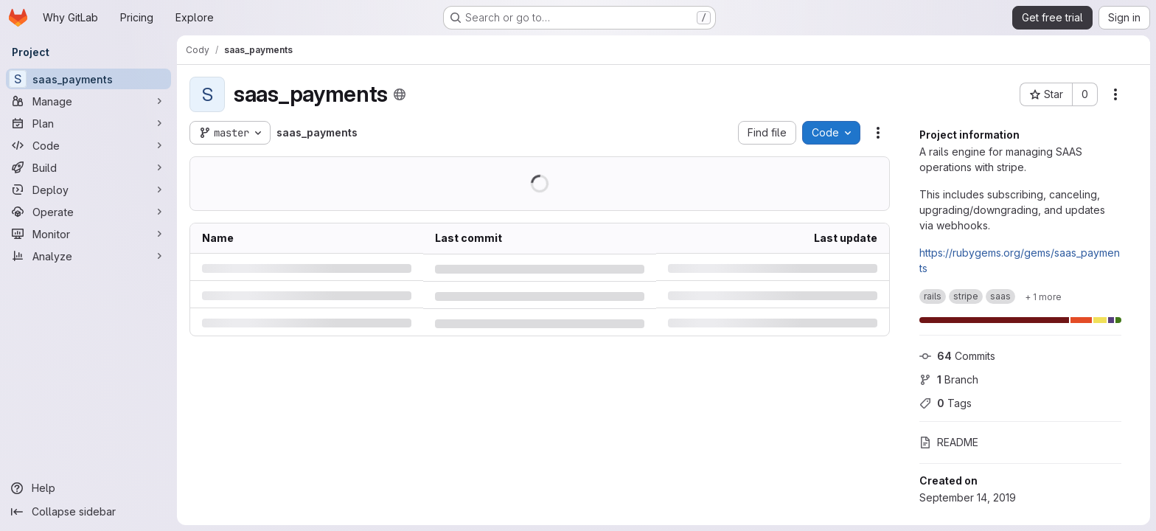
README (948, 442)
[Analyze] (88, 256)
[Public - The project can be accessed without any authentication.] (399, 94)
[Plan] (88, 123)
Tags (945, 403)
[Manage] (88, 101)
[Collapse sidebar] (88, 512)
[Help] (88, 488)
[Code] (88, 145)
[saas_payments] (88, 79)
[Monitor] (88, 233)
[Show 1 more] (1043, 296)
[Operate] (88, 211)
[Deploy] (88, 189)
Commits (957, 356)
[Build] (88, 167)
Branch (948, 379)
